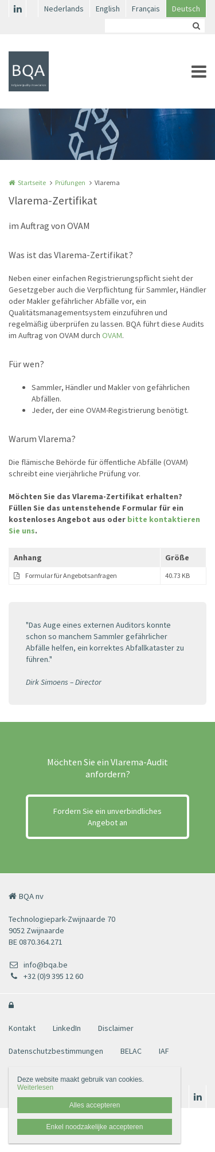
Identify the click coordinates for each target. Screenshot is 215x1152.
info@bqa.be (38, 965)
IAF (164, 1051)
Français (146, 8)
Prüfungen (70, 182)
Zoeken (196, 26)
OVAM (112, 335)
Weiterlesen (35, 1087)
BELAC (131, 1051)
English (108, 8)
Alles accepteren (94, 1105)
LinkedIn (67, 1028)
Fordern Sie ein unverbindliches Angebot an (107, 817)
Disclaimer (116, 1028)
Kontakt (22, 1028)
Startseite (32, 182)
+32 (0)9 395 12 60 (46, 976)
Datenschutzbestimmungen (56, 1051)
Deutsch (186, 8)
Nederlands (64, 8)
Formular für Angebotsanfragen (71, 575)
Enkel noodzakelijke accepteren (94, 1127)
